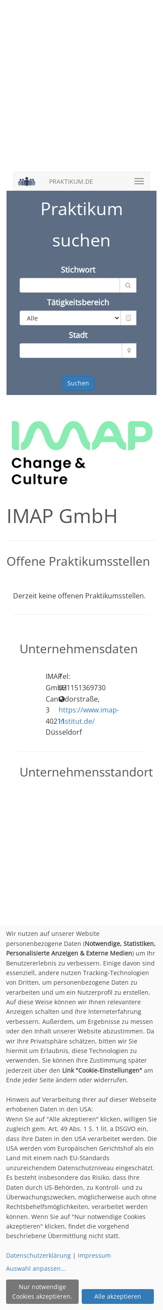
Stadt (78, 335)
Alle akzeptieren (117, 1296)
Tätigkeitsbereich (78, 302)
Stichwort (78, 269)
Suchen (78, 383)
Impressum (94, 1255)
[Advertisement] (81, 90)
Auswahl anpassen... (36, 1268)
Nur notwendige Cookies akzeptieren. (42, 1291)
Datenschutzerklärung (38, 1255)
